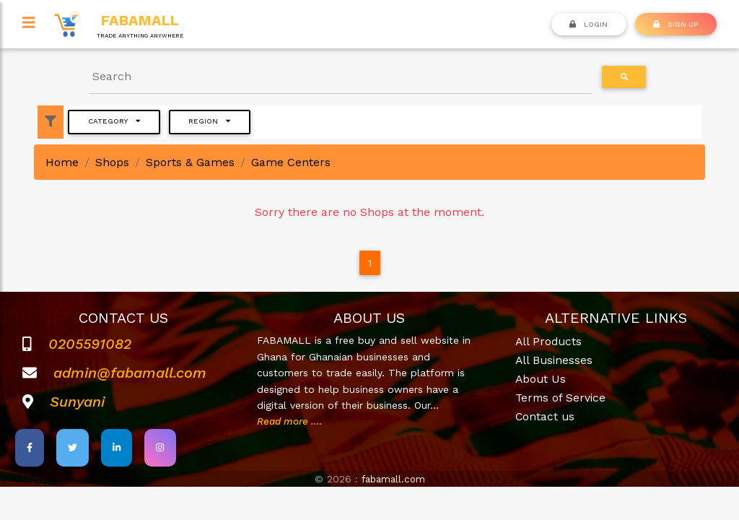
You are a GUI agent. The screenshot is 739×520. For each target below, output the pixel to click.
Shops (112, 162)
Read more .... (291, 421)
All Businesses (555, 360)
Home (62, 162)
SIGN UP (675, 24)
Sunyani (77, 401)
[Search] (340, 77)
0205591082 (89, 343)
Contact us (545, 415)
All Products (549, 341)
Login (588, 24)
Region (209, 120)
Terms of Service (561, 397)
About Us (541, 379)
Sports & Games (190, 162)
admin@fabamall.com (129, 372)
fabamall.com (393, 479)
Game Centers (291, 162)
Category (114, 120)
